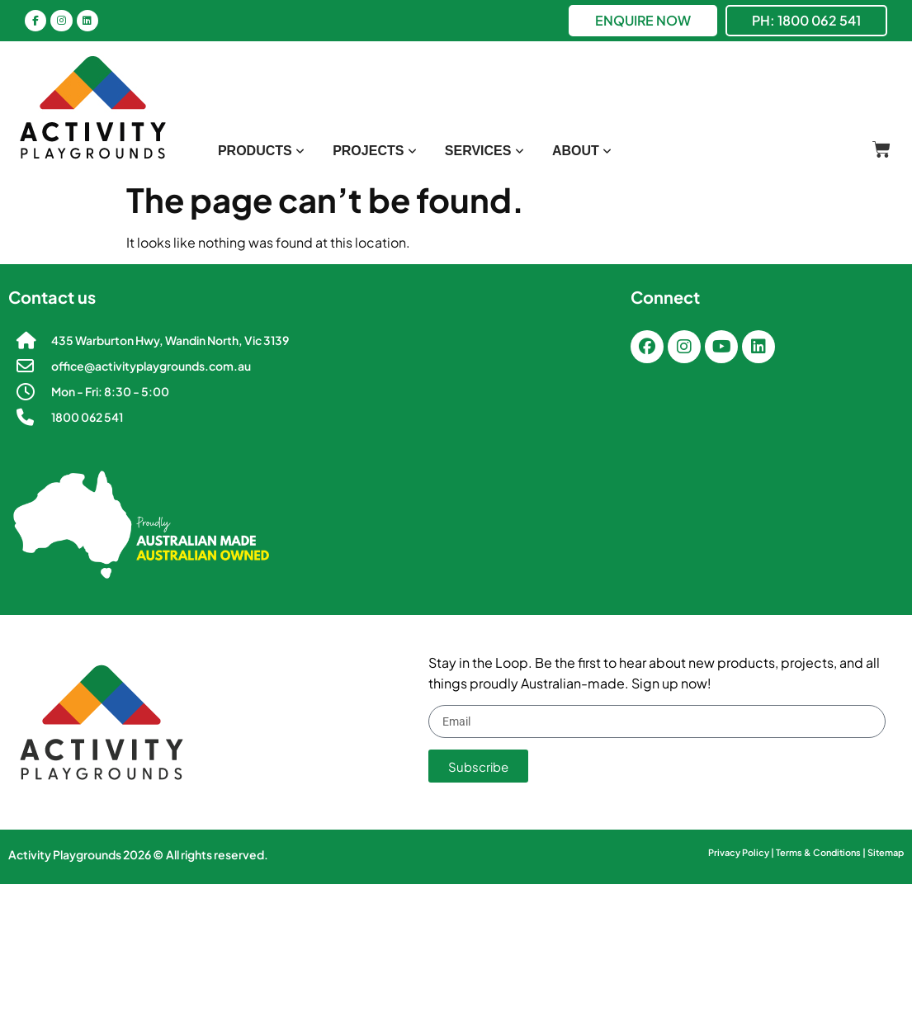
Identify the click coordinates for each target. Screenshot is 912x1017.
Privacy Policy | (742, 852)
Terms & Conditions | (821, 852)
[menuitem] (261, 151)
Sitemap (885, 852)
